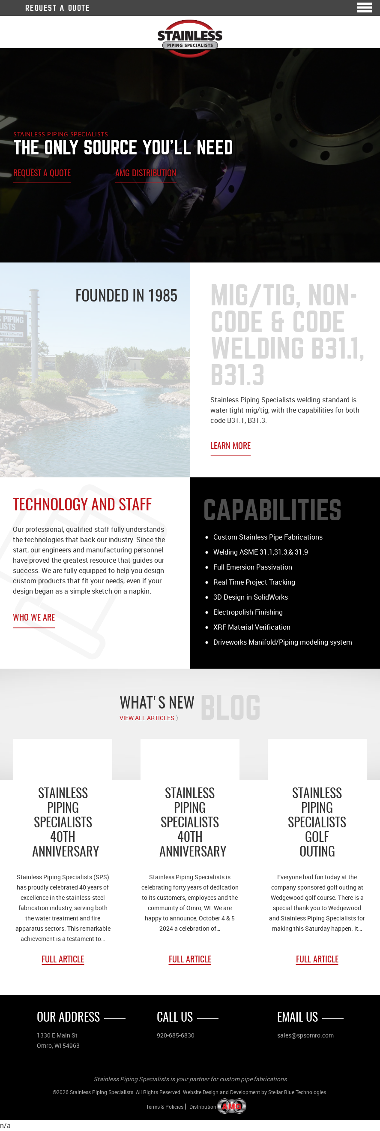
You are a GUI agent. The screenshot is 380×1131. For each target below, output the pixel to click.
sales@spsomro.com (305, 1035)
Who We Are (34, 618)
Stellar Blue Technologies (297, 1092)
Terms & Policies (164, 1107)
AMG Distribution (146, 173)
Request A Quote (57, 8)
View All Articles (147, 718)
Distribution (202, 1107)
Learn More (230, 446)
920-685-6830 (175, 1035)
